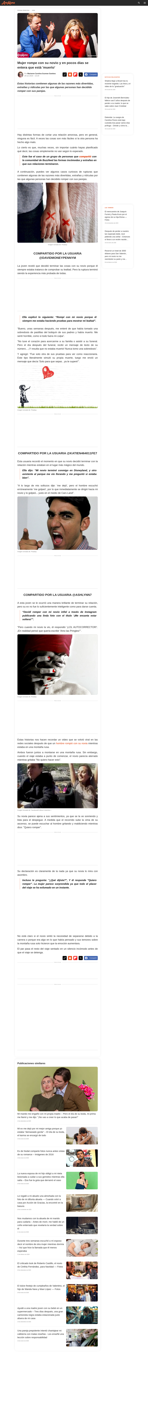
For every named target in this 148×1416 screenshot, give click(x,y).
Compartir (91, 74)
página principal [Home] (23, 10)
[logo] (8, 3)
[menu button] (144, 3)
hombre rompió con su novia (71, 743)
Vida (33, 10)
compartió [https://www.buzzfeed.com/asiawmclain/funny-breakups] (85, 156)
